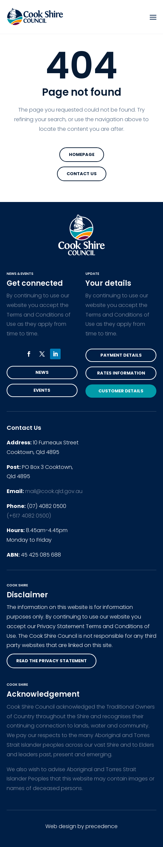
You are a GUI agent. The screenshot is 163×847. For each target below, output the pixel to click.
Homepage (81, 154)
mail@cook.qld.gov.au (53, 491)
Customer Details (120, 391)
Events (41, 390)
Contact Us (82, 174)
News (42, 372)
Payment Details (121, 355)
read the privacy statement (51, 661)
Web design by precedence (81, 826)
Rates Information (121, 373)
